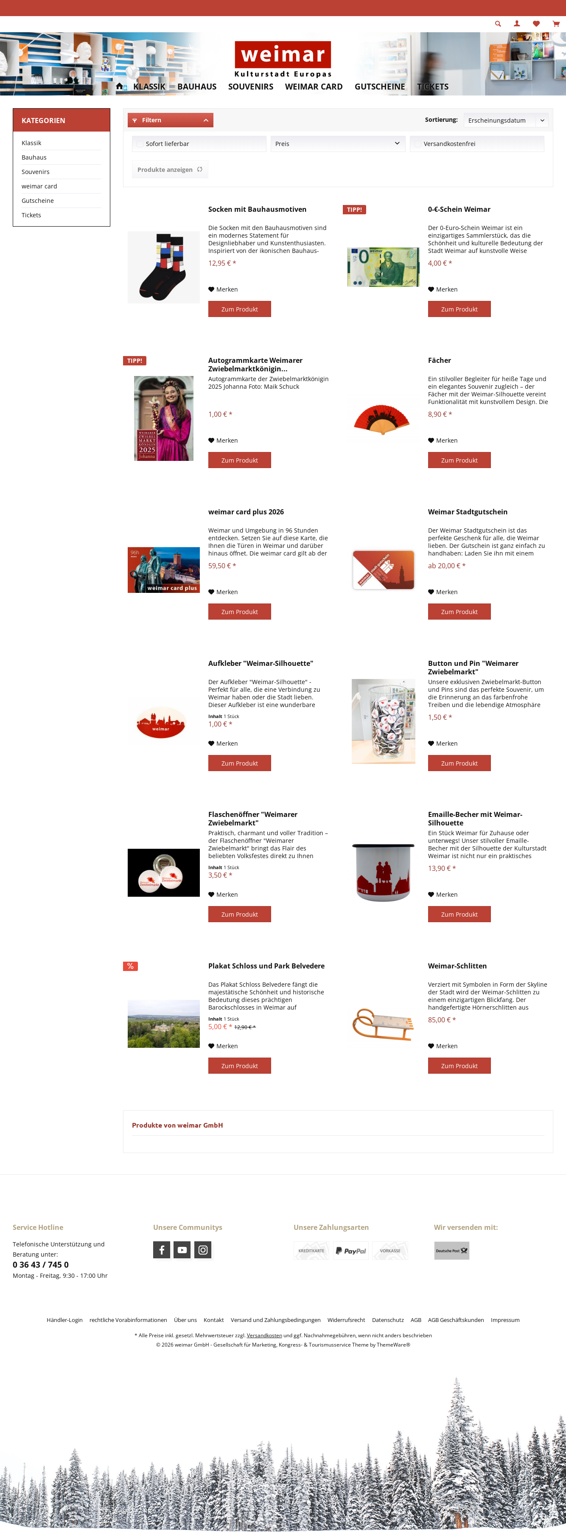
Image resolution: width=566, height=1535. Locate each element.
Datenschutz (388, 1319)
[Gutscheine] (380, 86)
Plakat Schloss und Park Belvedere (266, 966)
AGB (416, 1319)
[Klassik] (149, 86)
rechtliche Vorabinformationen (128, 1319)
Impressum (505, 1319)
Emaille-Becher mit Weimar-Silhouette (475, 818)
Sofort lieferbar (167, 144)
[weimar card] (314, 86)
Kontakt (214, 1319)
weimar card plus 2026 (246, 512)
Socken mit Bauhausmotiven (257, 209)
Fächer (439, 360)
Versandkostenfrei (450, 144)
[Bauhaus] (196, 86)
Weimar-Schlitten (457, 966)
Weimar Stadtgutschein (468, 512)
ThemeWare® (393, 1344)
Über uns (185, 1319)
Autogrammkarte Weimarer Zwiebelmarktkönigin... (255, 364)
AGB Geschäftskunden (456, 1319)
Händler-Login (65, 1319)
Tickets (31, 215)
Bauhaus (34, 157)
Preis (282, 144)
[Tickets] (432, 86)
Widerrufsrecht (346, 1319)
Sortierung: (441, 119)
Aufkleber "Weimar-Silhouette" (261, 663)
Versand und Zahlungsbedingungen (276, 1319)
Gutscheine (38, 200)
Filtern (146, 120)
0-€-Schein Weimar (459, 209)
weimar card (39, 186)
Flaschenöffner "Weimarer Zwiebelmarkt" (252, 818)
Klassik (31, 143)
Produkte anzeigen (170, 170)
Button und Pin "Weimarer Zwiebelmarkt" (473, 667)
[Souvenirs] (250, 86)
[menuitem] (556, 24)
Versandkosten (264, 1335)
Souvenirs (36, 172)
